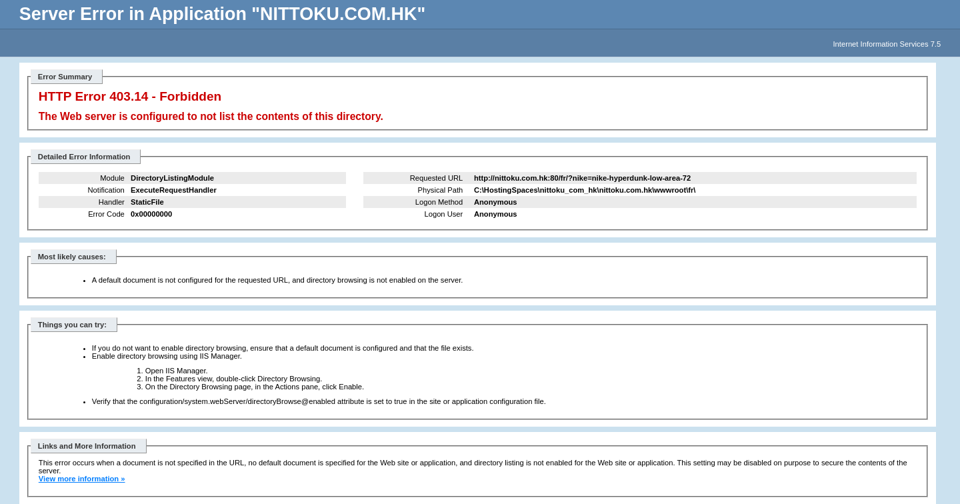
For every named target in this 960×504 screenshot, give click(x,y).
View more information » (82, 479)
